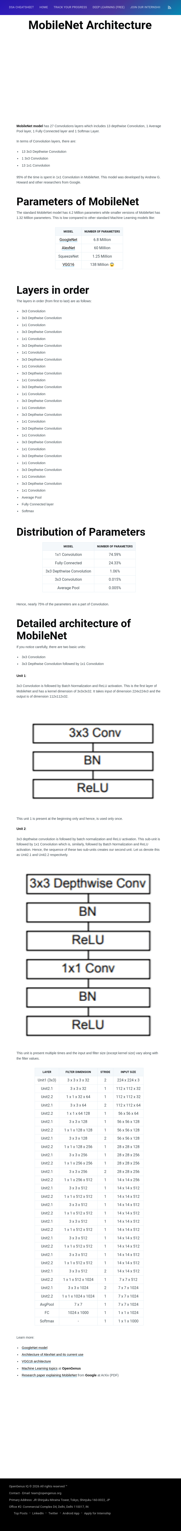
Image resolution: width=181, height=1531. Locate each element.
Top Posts (20, 1513)
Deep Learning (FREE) (109, 7)
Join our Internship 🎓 (148, 7)
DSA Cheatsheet (21, 7)
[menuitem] (21, 7)
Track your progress (70, 7)
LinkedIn (38, 1513)
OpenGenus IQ (19, 1486)
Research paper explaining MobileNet (49, 1375)
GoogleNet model (34, 1348)
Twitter (53, 1513)
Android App (71, 1513)
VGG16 (68, 264)
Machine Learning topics (40, 1368)
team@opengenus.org (46, 1493)
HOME (44, 7)
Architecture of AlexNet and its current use (52, 1354)
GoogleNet (68, 239)
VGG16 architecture (36, 1361)
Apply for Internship (97, 1513)
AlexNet (68, 248)
